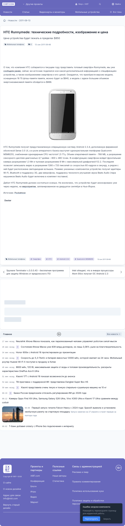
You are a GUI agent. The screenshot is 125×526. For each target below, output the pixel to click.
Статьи (25, 12)
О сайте (7, 482)
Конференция (37, 481)
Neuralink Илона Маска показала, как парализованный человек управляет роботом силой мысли (66, 341)
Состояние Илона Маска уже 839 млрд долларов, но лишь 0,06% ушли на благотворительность (71, 346)
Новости (7, 12)
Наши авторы (59, 475)
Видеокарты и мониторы (52, 12)
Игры (33, 491)
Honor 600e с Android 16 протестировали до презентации (46, 352)
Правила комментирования (86, 481)
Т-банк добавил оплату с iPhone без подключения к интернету (41, 426)
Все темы (116, 12)
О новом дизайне (12, 489)
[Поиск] (100, 4)
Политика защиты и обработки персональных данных (88, 502)
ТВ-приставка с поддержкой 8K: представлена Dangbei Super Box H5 (52, 382)
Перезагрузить (91, 519)
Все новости (114, 334)
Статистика (58, 481)
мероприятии (29, 186)
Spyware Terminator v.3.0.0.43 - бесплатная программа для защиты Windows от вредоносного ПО (33, 272)
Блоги (33, 486)
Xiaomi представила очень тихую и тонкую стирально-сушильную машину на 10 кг (64, 387)
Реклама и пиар (80, 472)
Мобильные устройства (87, 12)
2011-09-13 (24, 20)
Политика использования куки (88, 491)
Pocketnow (20, 192)
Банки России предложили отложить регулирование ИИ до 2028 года (50, 393)
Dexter (7, 200)
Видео (33, 497)
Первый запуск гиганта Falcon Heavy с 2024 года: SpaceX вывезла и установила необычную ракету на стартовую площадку (70, 411)
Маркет (34, 502)
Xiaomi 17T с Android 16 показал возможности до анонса (45, 376)
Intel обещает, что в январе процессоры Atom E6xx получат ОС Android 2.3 (97, 272)
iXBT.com (35, 475)
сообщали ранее (12, 71)
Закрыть (107, 519)
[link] (18, 346)
